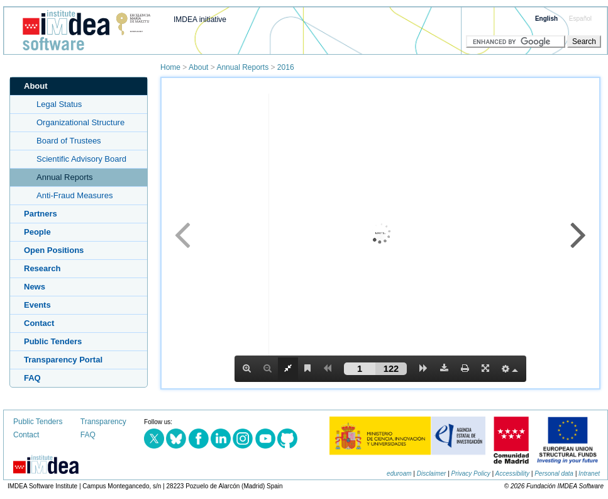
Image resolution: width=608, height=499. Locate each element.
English (546, 18)
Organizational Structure (80, 122)
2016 (285, 67)
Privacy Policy (470, 473)
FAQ (32, 378)
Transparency (103, 421)
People (37, 232)
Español (580, 18)
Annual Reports (242, 67)
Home (170, 67)
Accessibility (512, 473)
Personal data (553, 473)
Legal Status (59, 104)
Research (42, 268)
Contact (39, 323)
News (34, 286)
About (198, 67)
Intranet (589, 473)
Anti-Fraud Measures (74, 195)
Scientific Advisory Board (81, 159)
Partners (40, 213)
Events (37, 305)
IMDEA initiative (200, 19)
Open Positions (54, 250)
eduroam (399, 473)
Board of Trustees (68, 140)
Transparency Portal (63, 359)
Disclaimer (431, 473)
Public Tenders (53, 341)
